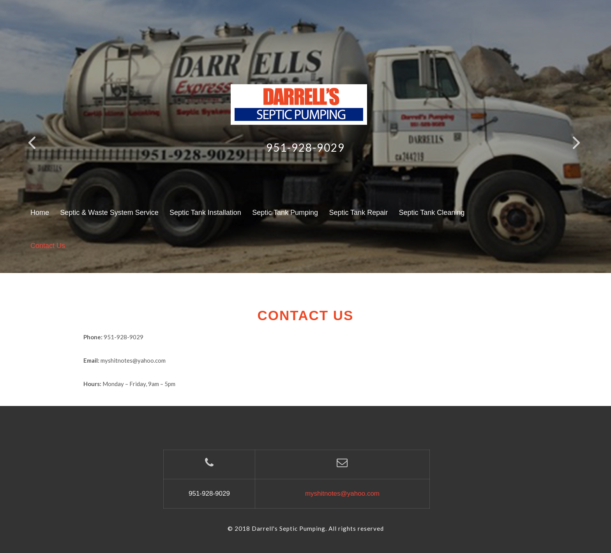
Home (39, 212)
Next (581, 149)
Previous (37, 149)
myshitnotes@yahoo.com (342, 493)
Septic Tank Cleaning (432, 212)
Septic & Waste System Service (109, 212)
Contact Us (47, 246)
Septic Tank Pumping (285, 212)
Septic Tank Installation (205, 212)
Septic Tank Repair (358, 212)
